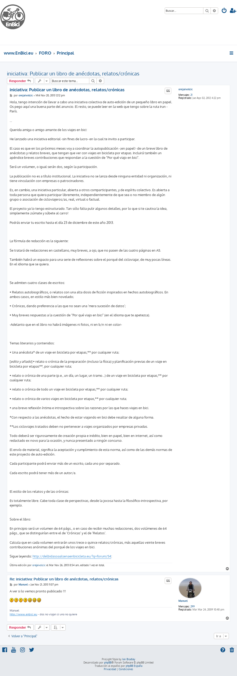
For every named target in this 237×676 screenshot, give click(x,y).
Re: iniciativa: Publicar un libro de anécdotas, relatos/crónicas (64, 579)
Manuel (183, 600)
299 (192, 606)
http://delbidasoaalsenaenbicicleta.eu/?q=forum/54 (72, 556)
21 (191, 94)
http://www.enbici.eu (23, 614)
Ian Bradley (128, 659)
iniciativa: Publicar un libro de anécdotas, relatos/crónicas (73, 73)
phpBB (107, 662)
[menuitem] (224, 11)
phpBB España (134, 665)
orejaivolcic (185, 89)
